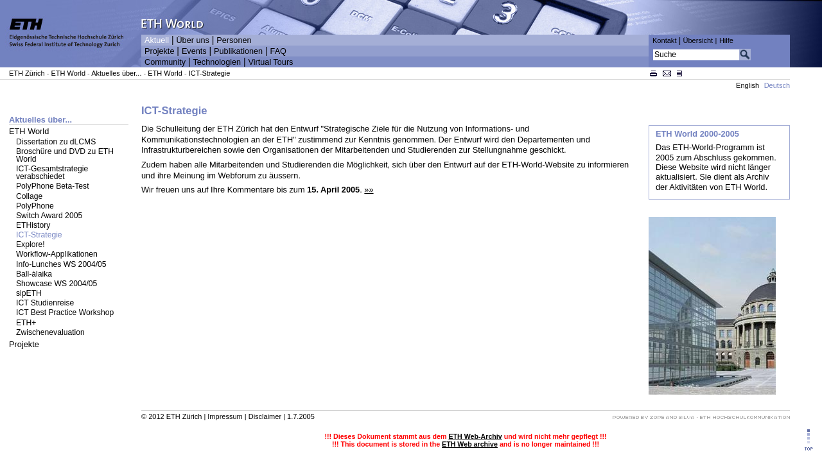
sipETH (29, 293)
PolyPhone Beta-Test (52, 186)
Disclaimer (265, 416)
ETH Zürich (27, 73)
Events (194, 51)
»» (368, 189)
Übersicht (698, 40)
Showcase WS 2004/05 (56, 283)
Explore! (30, 244)
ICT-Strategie (210, 73)
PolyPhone (35, 205)
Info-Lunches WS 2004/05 (61, 264)
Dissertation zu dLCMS (56, 141)
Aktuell (156, 40)
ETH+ (26, 322)
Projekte (159, 51)
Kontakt (664, 40)
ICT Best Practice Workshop (65, 312)
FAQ (278, 51)
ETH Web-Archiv (475, 436)
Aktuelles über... (116, 73)
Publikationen (238, 51)
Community (165, 62)
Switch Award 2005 (49, 215)
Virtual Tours (271, 62)
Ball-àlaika (34, 274)
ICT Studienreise (45, 302)
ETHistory (33, 225)
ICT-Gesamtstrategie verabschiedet (52, 172)
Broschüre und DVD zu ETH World (65, 155)
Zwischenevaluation (50, 332)
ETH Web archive (470, 444)
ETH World (68, 73)
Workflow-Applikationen (57, 254)
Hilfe (726, 40)
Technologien (217, 62)
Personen (233, 40)
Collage (29, 196)
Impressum (224, 416)
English (747, 85)
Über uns (192, 40)
